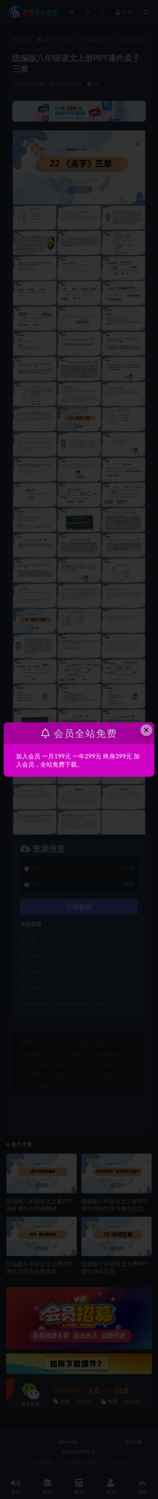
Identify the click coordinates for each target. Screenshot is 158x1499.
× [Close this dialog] (146, 729)
